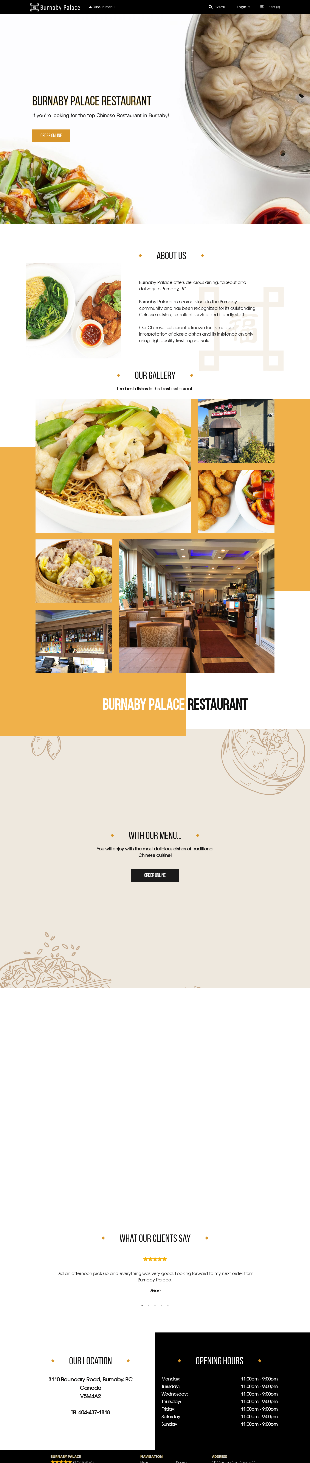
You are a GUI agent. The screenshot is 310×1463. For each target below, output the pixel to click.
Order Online (51, 136)
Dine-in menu (102, 7)
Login (241, 7)
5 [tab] (168, 1305)
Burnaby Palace (66, 1456)
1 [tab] (142, 1305)
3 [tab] (155, 1305)
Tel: (90, 1413)
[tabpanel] (155, 1273)
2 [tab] (148, 1305)
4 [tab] (161, 1305)
